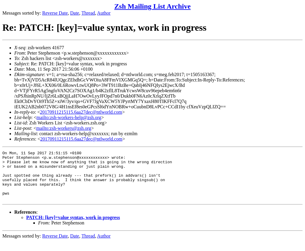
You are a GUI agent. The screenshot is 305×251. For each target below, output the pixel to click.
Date (74, 13)
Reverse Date (55, 13)
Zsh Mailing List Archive (152, 6)
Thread (88, 13)
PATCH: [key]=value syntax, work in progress (73, 227)
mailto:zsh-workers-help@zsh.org (68, 117)
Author (104, 13)
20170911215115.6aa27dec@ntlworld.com (81, 112)
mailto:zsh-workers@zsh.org (63, 128)
